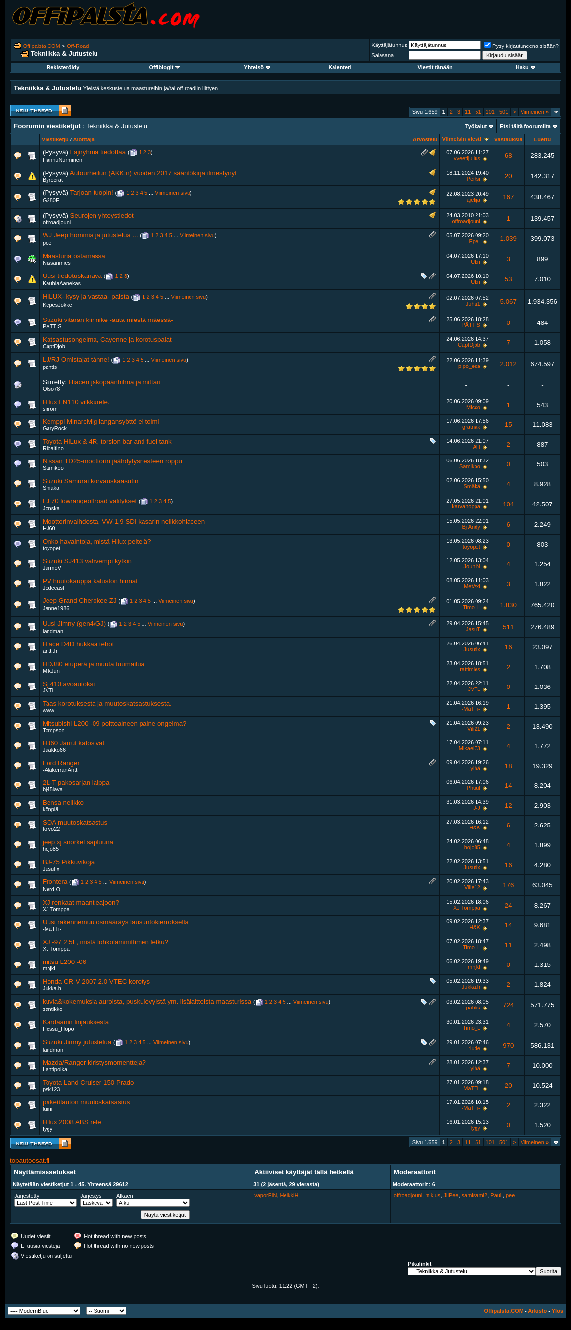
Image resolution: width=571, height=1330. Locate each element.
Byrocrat (53, 180)
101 (490, 112)
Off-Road (78, 46)
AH (476, 447)
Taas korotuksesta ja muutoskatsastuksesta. (107, 703)
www (48, 710)
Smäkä (51, 488)
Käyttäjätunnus (389, 45)
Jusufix (472, 649)
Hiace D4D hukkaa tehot (78, 644)
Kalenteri (339, 67)
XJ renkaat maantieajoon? (81, 902)
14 (508, 785)
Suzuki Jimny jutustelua (77, 1042)
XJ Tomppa (56, 909)
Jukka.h (52, 988)
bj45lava (53, 789)
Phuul (473, 788)
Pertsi (473, 179)
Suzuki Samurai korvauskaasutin (90, 481)
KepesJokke (57, 305)
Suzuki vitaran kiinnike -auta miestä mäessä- (108, 319)
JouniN (472, 566)
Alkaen (124, 1196)
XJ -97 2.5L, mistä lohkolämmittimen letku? (105, 942)
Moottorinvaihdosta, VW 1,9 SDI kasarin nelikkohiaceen (124, 521)
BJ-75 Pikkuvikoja (69, 862)
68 (508, 155)
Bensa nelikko (63, 802)
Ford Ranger (61, 763)
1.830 (508, 605)
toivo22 (51, 829)
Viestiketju (55, 139)
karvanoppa (466, 506)
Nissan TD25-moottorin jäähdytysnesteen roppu (112, 461)
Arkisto (537, 1311)
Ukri (475, 262)
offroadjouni (57, 222)
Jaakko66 (54, 750)
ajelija (473, 200)
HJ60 (49, 528)
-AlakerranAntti (61, 770)
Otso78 (51, 389)
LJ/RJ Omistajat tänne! (76, 359)
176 (508, 885)
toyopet (51, 548)
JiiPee (451, 1195)
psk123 (51, 1089)
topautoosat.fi (29, 1160)
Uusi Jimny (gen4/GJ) (74, 623)
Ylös (557, 1311)
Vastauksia (508, 139)
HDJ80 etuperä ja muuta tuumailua (93, 664)
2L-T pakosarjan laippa (76, 782)
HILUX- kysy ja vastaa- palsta (86, 296)
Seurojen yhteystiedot (102, 215)
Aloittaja (84, 139)
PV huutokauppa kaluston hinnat (90, 581)
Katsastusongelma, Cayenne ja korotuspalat (107, 339)
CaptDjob (54, 346)
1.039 (508, 238)
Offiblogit (164, 67)
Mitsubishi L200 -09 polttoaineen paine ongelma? (114, 723)
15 (508, 424)
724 (508, 1005)
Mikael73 (469, 748)
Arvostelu (425, 139)
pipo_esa (469, 366)
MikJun (51, 671)
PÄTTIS (52, 326)
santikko (52, 1009)
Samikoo (53, 468)
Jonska (51, 508)
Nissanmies (57, 263)
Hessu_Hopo (58, 1029)
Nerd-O (51, 889)
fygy (47, 1129)
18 (508, 766)
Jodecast (53, 588)
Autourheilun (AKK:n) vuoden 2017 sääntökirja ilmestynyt (153, 173)
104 (508, 504)
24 (508, 905)
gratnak (471, 427)
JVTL (49, 690)
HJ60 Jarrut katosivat (73, 743)
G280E (51, 200)
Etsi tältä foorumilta (525, 126)
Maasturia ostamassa (74, 256)
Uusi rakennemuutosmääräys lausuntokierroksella (116, 922)
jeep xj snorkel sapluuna (78, 842)
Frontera (55, 881)
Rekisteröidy (63, 67)
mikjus (432, 1195)
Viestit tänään (435, 67)
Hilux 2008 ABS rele (72, 1122)
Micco (473, 407)
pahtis (50, 367)
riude (474, 1048)
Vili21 (473, 729)
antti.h (50, 651)
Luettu (542, 139)
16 (508, 647)
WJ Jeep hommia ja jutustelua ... (90, 235)
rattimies (470, 669)
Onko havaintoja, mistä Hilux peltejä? (97, 541)
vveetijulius (467, 158)
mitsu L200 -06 (64, 961)
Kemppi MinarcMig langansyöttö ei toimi (101, 421)
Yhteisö (257, 67)
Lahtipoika (55, 1069)
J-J (476, 808)
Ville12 (472, 887)
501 (503, 112)
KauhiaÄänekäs (62, 283)
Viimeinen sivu (172, 193)
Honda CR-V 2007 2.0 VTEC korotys (96, 981)
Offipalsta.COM (41, 46)
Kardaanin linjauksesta (76, 1022)
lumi (47, 1109)
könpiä (50, 809)
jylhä (474, 768)
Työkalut (476, 126)
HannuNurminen (62, 160)
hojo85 (51, 849)
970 (508, 1045)
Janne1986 (56, 608)
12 (508, 805)
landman (53, 631)
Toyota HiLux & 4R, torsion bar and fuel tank (107, 441)
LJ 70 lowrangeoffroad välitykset (90, 500)
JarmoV (52, 568)
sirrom (50, 409)
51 (478, 112)
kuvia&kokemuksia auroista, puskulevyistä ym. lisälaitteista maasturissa (147, 1001)
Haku (525, 67)
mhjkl (49, 968)
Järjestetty (26, 1196)
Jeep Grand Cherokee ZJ (80, 600)
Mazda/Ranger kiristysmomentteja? (94, 1062)
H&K (474, 827)
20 (508, 176)
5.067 (508, 301)
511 (508, 627)
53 (508, 279)
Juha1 (473, 304)
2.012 (508, 363)
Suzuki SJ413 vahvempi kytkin (87, 561)
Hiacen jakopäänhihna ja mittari (115, 382)
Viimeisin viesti (461, 139)
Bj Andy (471, 527)
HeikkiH (289, 1195)
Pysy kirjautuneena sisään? (521, 46)
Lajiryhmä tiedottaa (98, 152)
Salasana (382, 55)
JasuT (473, 629)
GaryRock (55, 428)
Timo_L (471, 607)
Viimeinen (535, 112)
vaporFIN (265, 1195)
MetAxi (472, 586)
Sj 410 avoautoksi (69, 684)
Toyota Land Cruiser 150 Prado (88, 1082)
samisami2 (475, 1195)
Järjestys (90, 1196)
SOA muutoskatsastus (75, 822)
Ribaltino (53, 448)
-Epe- (473, 241)
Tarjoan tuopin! (91, 192)
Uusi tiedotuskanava (72, 275)
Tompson (54, 730)
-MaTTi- (471, 709)
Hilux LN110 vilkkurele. (76, 402)
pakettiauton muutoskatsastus (86, 1102)
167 (508, 197)
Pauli (496, 1195)
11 (468, 112)
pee (47, 243)
